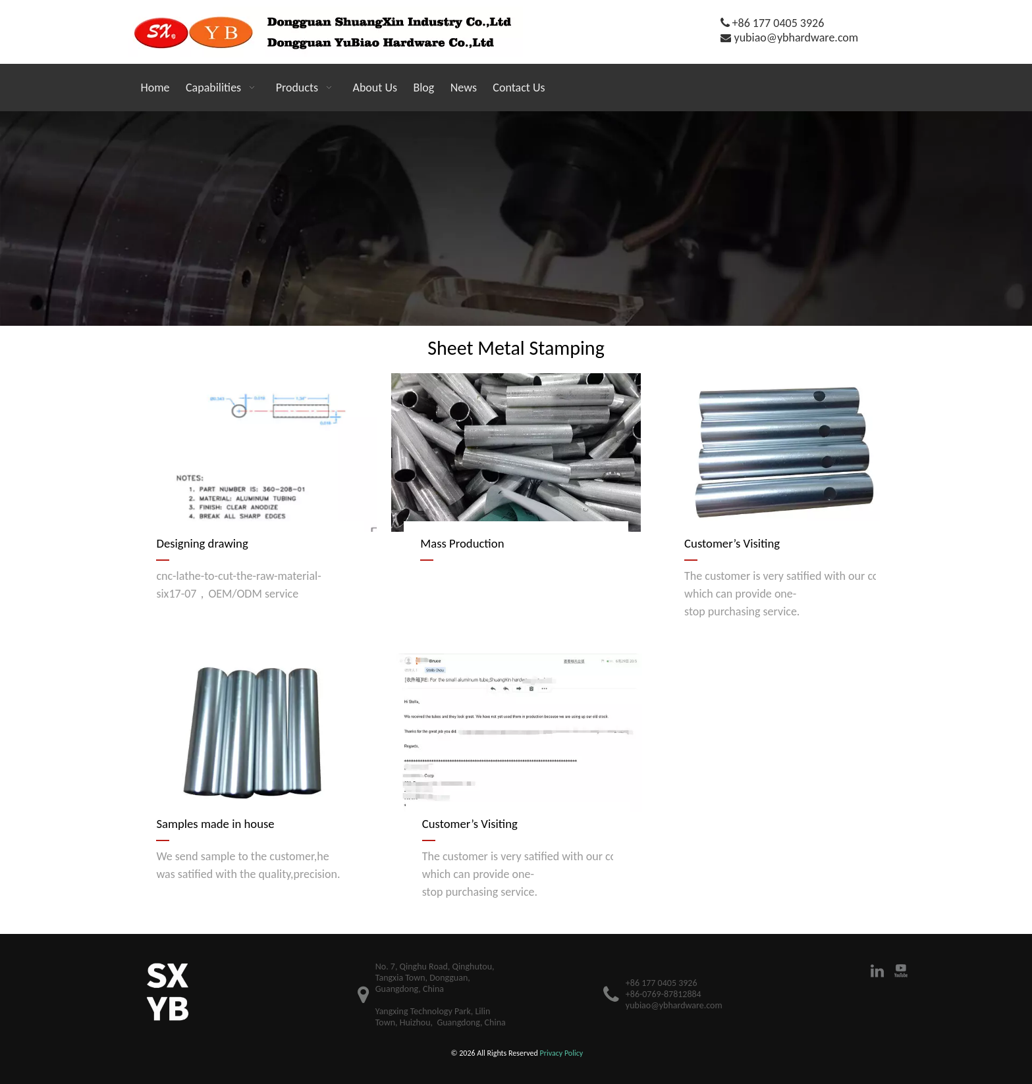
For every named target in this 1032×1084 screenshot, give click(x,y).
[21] (516, 218)
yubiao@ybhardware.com (796, 37)
